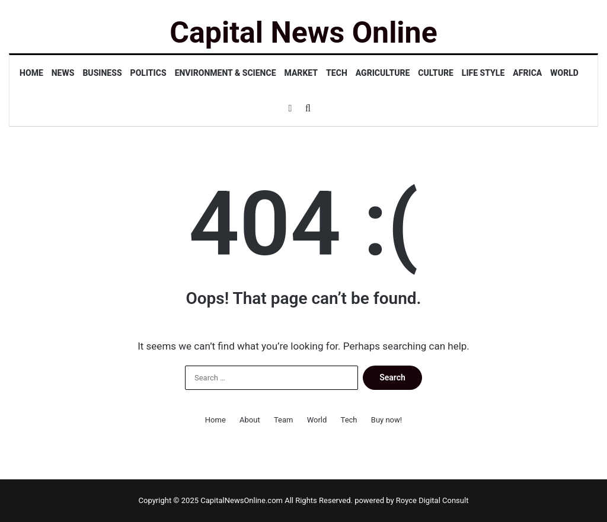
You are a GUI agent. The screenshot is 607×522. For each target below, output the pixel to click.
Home (31, 73)
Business (102, 73)
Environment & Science (225, 73)
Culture (435, 73)
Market (301, 73)
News (63, 73)
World (564, 73)
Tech (336, 73)
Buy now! (386, 419)
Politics (148, 73)
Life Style (483, 73)
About (249, 419)
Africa (527, 73)
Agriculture (383, 73)
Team (283, 419)
